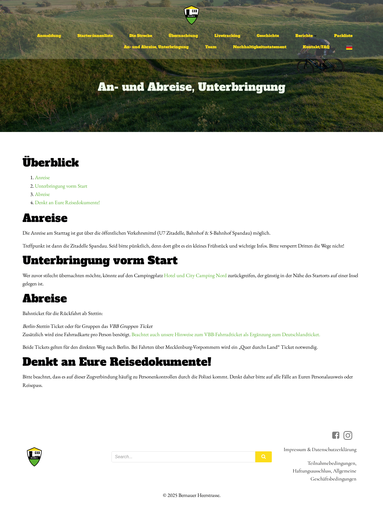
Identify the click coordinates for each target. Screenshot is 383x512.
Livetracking (227, 35)
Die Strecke (140, 35)
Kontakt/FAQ (316, 47)
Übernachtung (183, 35)
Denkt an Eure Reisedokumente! (67, 202)
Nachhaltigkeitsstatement (259, 47)
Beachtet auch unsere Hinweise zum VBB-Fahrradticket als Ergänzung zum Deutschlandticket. (226, 334)
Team (211, 47)
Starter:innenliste (95, 35)
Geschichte (268, 35)
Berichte (306, 35)
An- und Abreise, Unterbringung (156, 47)
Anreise (42, 177)
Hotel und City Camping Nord (195, 275)
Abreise (42, 194)
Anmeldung (49, 35)
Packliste (343, 35)
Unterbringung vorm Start (61, 185)
